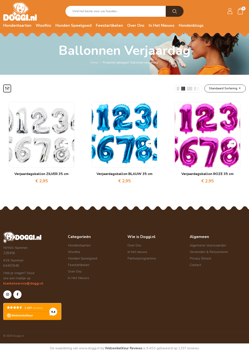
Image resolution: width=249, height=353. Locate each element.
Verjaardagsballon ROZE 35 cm (207, 174)
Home (94, 63)
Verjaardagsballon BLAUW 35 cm (124, 174)
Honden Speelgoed (82, 258)
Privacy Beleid (200, 258)
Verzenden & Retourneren (209, 252)
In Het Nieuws (78, 278)
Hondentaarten (79, 245)
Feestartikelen (78, 265)
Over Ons (75, 271)
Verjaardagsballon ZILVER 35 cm (41, 174)
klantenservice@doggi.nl (23, 283)
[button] (240, 11)
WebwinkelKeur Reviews (123, 348)
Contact (195, 265)
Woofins (74, 252)
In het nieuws (137, 252)
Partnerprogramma (141, 258)
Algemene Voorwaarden (208, 245)
